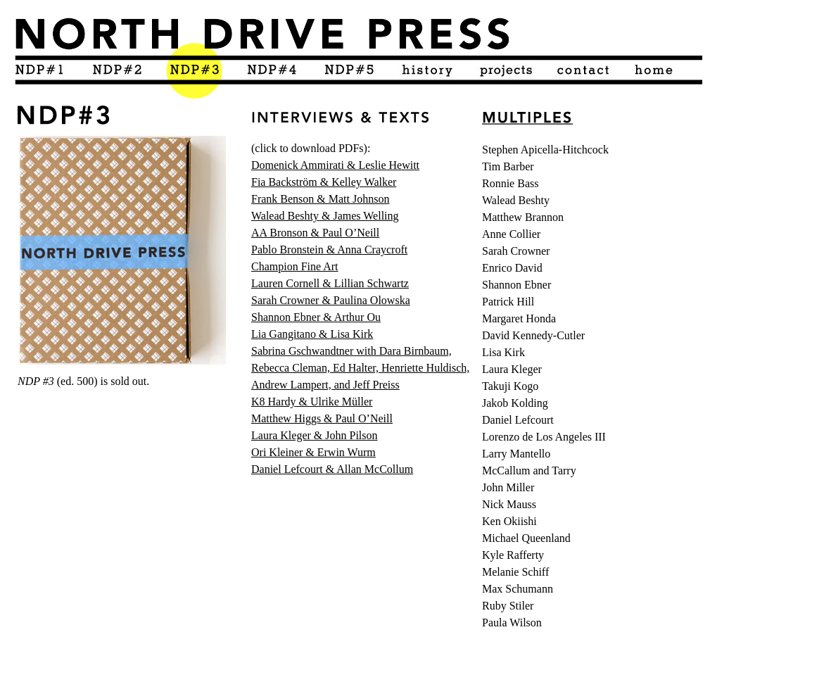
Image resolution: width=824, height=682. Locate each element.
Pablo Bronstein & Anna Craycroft (329, 249)
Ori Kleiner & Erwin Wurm (313, 452)
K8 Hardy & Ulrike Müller (311, 402)
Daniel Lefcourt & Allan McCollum (332, 469)
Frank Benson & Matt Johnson (320, 199)
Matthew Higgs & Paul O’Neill (322, 418)
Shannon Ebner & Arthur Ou (316, 317)
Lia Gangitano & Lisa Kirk (312, 334)
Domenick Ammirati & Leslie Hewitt (335, 165)
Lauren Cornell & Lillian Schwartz (330, 283)
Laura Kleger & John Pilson (314, 435)
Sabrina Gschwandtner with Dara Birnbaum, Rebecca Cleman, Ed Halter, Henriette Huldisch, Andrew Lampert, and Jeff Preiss (360, 368)
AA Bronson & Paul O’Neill (315, 233)
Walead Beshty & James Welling (325, 216)
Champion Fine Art (294, 266)
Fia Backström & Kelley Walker (323, 182)
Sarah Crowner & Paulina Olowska (330, 300)
